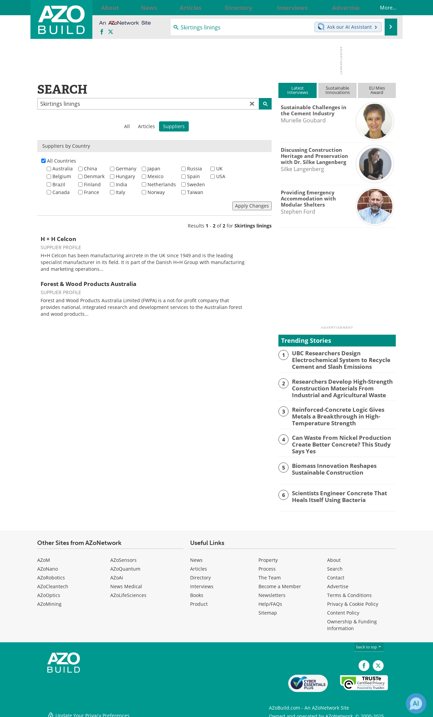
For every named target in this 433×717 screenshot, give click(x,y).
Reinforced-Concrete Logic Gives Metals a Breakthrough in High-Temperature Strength (342, 414)
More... (382, 7)
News (196, 556)
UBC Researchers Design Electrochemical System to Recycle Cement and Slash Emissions (336, 359)
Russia (194, 168)
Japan (153, 168)
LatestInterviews (297, 90)
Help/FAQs (270, 600)
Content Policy (343, 609)
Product (199, 600)
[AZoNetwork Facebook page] (102, 32)
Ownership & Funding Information (352, 621)
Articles (146, 126)
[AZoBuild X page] (110, 32)
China (90, 168)
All (127, 126)
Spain (193, 176)
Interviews (201, 583)
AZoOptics (48, 592)
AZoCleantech (52, 583)
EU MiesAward (377, 90)
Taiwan (195, 192)
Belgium (61, 176)
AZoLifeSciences (128, 592)
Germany (126, 168)
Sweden (196, 184)
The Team (269, 574)
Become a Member (279, 583)
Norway (156, 192)
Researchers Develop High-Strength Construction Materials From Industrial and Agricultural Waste (342, 386)
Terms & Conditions (349, 592)
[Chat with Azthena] (416, 703)
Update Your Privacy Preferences (88, 708)
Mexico (155, 176)
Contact (335, 574)
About (334, 556)
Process (267, 565)
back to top (369, 643)
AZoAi (116, 574)
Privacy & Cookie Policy (352, 600)
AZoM (43, 556)
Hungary (125, 176)
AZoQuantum (125, 565)
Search (335, 565)
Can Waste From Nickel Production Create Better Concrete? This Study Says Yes (343, 441)
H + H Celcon (58, 239)
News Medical (126, 583)
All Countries (61, 161)
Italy (120, 192)
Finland (92, 184)
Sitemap (267, 609)
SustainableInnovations (337, 90)
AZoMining (49, 600)
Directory (200, 574)
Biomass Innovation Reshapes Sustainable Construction (330, 465)
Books (196, 592)
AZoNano (47, 565)
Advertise (337, 583)
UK (219, 168)
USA (220, 176)
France (91, 192)
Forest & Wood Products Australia (88, 284)
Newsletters (272, 592)
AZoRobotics (51, 574)
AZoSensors (123, 556)
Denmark (94, 176)
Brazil (58, 184)
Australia (62, 168)
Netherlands (161, 184)
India (121, 184)
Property (268, 556)
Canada (61, 192)
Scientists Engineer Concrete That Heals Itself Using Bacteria (342, 492)
